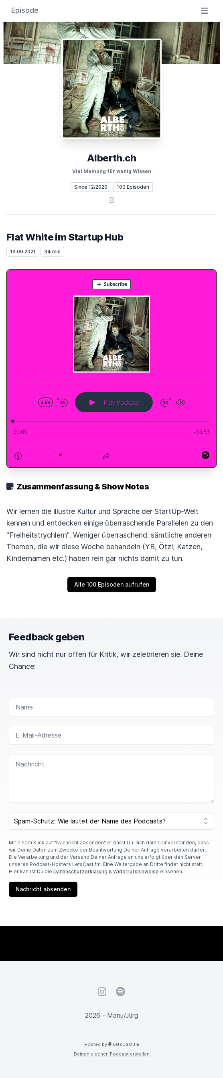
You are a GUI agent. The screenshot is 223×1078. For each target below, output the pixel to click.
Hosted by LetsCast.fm (111, 1044)
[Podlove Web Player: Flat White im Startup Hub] (111, 368)
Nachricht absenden (43, 889)
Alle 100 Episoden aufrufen (111, 584)
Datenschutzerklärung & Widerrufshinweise (106, 871)
